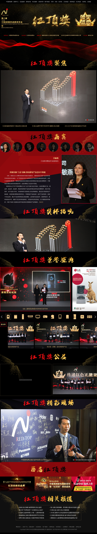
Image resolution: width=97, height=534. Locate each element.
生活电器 (78, 1)
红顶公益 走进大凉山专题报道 (59, 510)
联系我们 (58, 526)
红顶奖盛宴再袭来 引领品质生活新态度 (15, 126)
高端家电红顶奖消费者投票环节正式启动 (31, 515)
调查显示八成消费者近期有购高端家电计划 (63, 518)
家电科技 (28, 1)
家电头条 (78, 526)
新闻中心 (16, 1)
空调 (52, 1)
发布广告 (25, 526)
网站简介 (18, 526)
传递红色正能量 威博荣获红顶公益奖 (30, 507)
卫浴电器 (65, 1)
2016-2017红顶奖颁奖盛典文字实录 (75, 126)
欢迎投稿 (38, 526)
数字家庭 (47, 1)
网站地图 (71, 526)
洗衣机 (60, 1)
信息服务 (22, 1)
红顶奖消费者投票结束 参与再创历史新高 (63, 515)
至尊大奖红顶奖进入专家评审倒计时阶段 (31, 518)
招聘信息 (51, 526)
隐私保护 (31, 526)
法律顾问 (65, 526)
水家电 (84, 1)
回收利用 (41, 1)
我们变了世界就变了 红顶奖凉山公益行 (31, 510)
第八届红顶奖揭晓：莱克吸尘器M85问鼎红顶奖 (65, 507)
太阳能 (89, 1)
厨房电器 (72, 1)
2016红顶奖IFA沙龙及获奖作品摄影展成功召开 (64, 512)
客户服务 (45, 526)
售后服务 (34, 1)
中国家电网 (9, 1)
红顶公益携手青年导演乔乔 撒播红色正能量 (45, 126)
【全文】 (41, 202)
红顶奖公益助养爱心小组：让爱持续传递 (31, 512)
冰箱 (56, 1)
